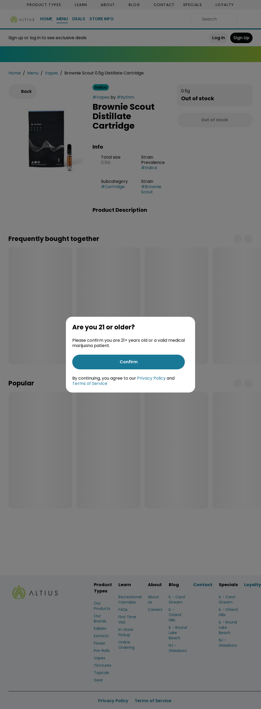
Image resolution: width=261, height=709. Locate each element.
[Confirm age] (128, 362)
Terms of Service (89, 383)
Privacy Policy (151, 378)
